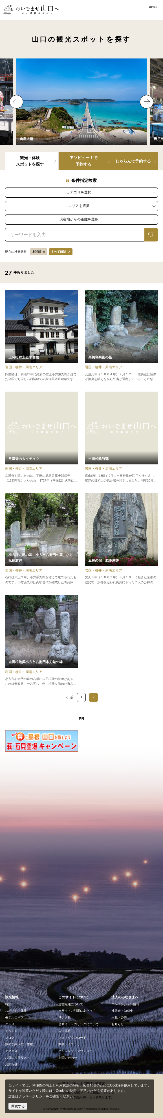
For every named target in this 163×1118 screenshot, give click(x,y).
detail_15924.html (41, 335)
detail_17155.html (121, 335)
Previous (16, 102)
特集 (8, 1004)
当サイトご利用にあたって (77, 1010)
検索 (147, 234)
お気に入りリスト (17, 1057)
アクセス (11, 1050)
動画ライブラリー (70, 1044)
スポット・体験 (16, 1010)
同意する (18, 1106)
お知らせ (11, 1064)
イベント (11, 1031)
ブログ (9, 1037)
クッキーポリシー (32, 1096)
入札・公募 (119, 1017)
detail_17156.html (121, 437)
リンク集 (64, 1017)
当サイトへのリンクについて (78, 1024)
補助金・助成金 (122, 1010)
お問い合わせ (67, 1057)
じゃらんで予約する (133, 161)
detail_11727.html (41, 437)
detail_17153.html (41, 539)
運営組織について (70, 1004)
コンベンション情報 (125, 1004)
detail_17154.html (41, 640)
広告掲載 (64, 1031)
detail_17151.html (121, 539)
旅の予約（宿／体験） (20, 1044)
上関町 (36, 251)
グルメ (9, 1024)
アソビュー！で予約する (83, 161)
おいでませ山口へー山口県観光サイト (30, 10)
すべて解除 (58, 251)
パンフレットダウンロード (77, 1050)
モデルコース (14, 1017)
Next (146, 102)
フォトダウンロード (72, 1037)
